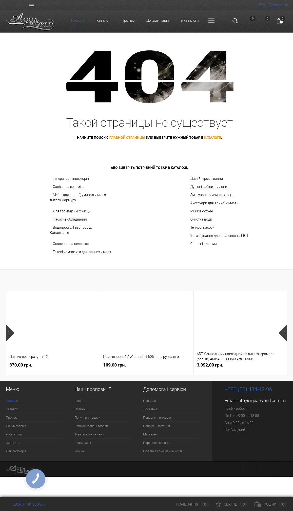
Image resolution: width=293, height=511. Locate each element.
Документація (157, 20)
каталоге (212, 137)
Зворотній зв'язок (26, 504)
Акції (78, 401)
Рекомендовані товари (91, 426)
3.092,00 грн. (210, 365)
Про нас (128, 20)
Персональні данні (156, 443)
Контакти (13, 443)
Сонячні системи (203, 244)
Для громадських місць (72, 211)
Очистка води (201, 219)
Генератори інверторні (71, 179)
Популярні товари (87, 417)
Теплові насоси (202, 227)
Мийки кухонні (202, 211)
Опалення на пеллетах (71, 244)
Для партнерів (16, 451)
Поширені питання (156, 426)
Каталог (103, 20)
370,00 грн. (20, 365)
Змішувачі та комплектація (212, 195)
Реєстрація (278, 5)
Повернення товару (157, 417)
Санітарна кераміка (68, 187)
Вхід (262, 5)
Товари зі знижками (89, 434)
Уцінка (79, 451)
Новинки (81, 409)
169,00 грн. (114, 365)
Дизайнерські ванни (206, 179)
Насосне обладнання (70, 219)
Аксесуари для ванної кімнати (214, 203)
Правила (149, 401)
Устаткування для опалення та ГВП (219, 236)
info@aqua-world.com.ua (261, 400)
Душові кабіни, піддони (208, 187)
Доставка (150, 409)
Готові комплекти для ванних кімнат (82, 252)
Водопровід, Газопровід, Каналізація (71, 230)
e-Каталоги (190, 20)
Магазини (150, 434)
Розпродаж (83, 443)
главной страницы (127, 137)
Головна (78, 20)
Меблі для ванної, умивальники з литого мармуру (78, 197)
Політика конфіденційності (162, 451)
